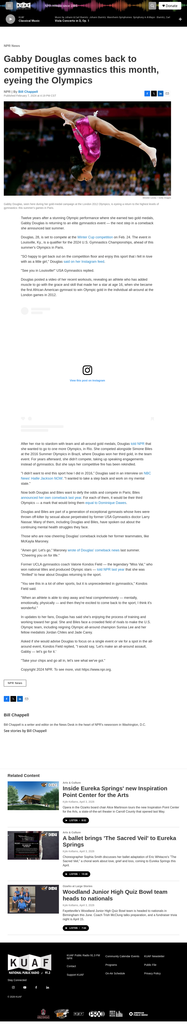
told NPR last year (110, 569)
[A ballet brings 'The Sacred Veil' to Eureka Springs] (33, 845)
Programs (111, 965)
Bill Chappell (28, 92)
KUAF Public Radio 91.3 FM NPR (83, 957)
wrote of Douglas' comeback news (94, 550)
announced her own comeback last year (51, 498)
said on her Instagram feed (83, 262)
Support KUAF (75, 974)
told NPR (137, 444)
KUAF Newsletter (154, 956)
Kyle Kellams (70, 801)
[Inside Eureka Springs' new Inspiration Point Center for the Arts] (33, 795)
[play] (10, 19)
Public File (150, 965)
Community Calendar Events (122, 956)
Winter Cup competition (95, 237)
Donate (171, 6)
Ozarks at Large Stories (77, 886)
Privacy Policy (152, 973)
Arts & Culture (72, 782)
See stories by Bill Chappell (25, 730)
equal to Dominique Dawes (105, 503)
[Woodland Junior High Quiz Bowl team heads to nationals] (33, 899)
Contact (71, 966)
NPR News (12, 46)
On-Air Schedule (115, 973)
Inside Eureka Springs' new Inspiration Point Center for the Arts (115, 791)
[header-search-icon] (152, 6)
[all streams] (181, 19)
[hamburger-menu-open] (9, 6)
